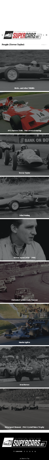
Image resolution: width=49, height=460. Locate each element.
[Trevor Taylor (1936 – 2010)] (24, 239)
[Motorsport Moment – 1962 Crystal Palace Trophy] (24, 409)
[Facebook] (24, 451)
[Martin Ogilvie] (24, 324)
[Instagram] (29, 451)
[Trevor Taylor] (24, 155)
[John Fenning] (24, 197)
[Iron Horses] (24, 367)
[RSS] (32, 451)
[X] (27, 451)
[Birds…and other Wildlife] (24, 70)
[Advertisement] (24, 14)
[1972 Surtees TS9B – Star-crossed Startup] (24, 112)
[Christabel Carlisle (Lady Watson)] (24, 282)
